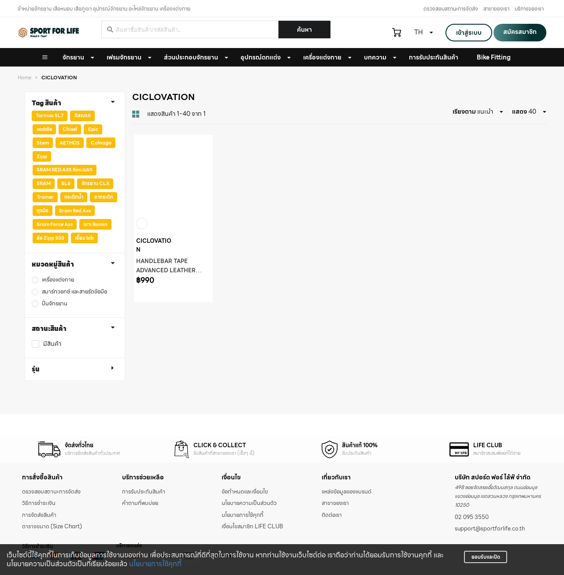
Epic (93, 129)
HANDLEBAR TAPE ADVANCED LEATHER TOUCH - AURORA (166, 270)
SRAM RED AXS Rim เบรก (65, 170)
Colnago (101, 143)
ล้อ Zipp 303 (50, 238)
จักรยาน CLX (95, 183)
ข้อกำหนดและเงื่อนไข (245, 491)
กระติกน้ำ (73, 197)
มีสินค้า (52, 344)
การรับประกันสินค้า (143, 491)
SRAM (44, 183)
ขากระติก (103, 197)
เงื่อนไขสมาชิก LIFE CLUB (252, 526)
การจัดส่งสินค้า (39, 515)
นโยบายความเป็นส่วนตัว (249, 503)
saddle (44, 129)
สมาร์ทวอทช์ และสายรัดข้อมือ (74, 292)
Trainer (45, 197)
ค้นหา (304, 29)
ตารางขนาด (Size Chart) (52, 526)
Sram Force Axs (55, 224)
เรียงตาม (464, 111)
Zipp (42, 156)
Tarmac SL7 (49, 115)
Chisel (70, 129)
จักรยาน (73, 57)
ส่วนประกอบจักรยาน (191, 57)
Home (24, 77)
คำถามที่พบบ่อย (140, 503)
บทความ (375, 57)
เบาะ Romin (95, 224)
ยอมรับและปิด (485, 557)
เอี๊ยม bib (84, 238)
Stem (43, 143)
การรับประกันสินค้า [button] (433, 57)
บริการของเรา (529, 8)
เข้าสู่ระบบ (469, 32)
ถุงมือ (42, 211)
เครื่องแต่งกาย (322, 57)
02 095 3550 (472, 517)
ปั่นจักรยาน (54, 304)
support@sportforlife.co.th (490, 528)
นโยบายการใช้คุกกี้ (155, 563)
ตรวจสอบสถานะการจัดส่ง (450, 8)
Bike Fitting (494, 57)
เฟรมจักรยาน (124, 57)
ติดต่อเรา (332, 515)
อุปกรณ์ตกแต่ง (261, 57)
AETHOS (69, 143)
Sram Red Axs (75, 211)
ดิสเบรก (82, 115)
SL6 (65, 183)
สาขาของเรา (496, 8)
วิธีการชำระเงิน (39, 503)
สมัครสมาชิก (520, 32)
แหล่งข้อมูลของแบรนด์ (346, 491)
